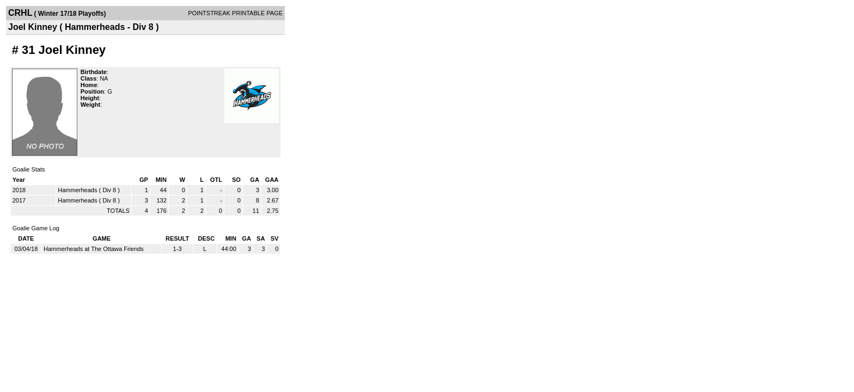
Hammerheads (77, 190)
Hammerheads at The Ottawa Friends (94, 249)
